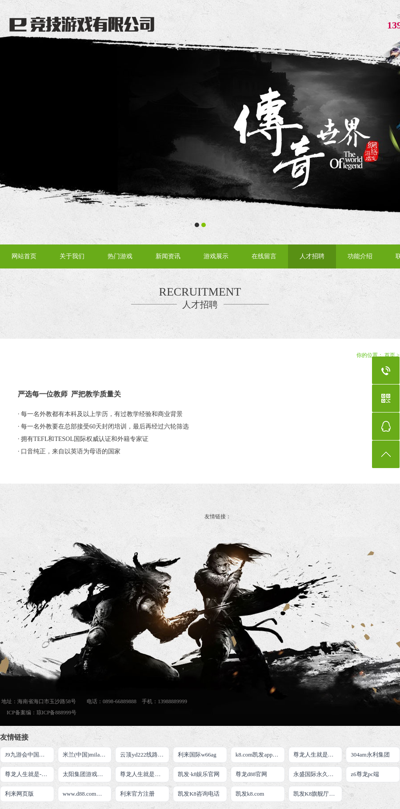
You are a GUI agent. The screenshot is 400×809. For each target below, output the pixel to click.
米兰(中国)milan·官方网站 (87, 754)
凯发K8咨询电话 (199, 793)
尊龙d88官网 (252, 774)
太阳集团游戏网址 (86, 774)
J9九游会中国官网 (28, 754)
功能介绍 (360, 256)
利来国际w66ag (197, 754)
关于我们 (72, 256)
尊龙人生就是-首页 (29, 774)
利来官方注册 (137, 793)
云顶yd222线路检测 (144, 754)
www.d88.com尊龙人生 (87, 793)
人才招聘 (312, 256)
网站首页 (24, 256)
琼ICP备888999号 (56, 712)
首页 (389, 355)
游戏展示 (216, 256)
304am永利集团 (370, 754)
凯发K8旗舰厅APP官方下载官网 (318, 793)
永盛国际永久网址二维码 (318, 774)
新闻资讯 (168, 256)
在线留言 (264, 256)
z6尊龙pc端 (365, 774)
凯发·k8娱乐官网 (199, 774)
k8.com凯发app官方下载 (260, 754)
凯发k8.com (250, 793)
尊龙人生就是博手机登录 (144, 774)
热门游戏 (120, 256)
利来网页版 (19, 793)
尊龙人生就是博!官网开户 (318, 754)
